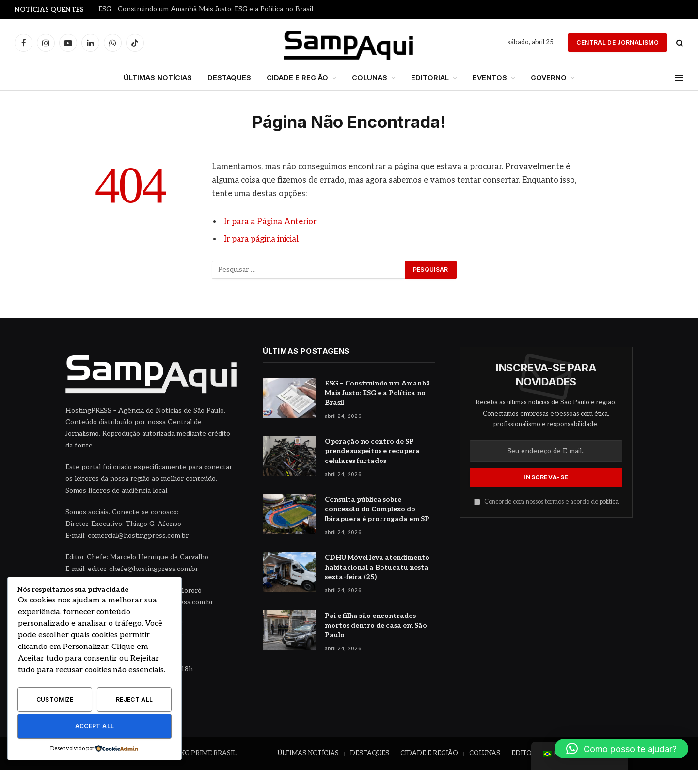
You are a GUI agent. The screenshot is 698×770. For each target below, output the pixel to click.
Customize (55, 699)
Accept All (94, 726)
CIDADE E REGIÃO (297, 78)
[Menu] (679, 78)
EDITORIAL (430, 78)
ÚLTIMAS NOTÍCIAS (158, 78)
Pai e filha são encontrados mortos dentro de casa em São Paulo (376, 625)
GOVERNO (549, 78)
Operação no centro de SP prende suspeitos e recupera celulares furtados (372, 451)
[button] (621, 748)
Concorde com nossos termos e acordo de (546, 502)
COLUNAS (369, 78)
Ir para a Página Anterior (270, 222)
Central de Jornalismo (617, 42)
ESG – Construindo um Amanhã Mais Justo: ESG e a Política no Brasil (205, 9)
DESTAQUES (229, 78)
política (609, 502)
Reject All (134, 699)
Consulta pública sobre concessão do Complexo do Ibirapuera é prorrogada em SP (377, 509)
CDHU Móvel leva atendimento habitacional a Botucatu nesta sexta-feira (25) (377, 567)
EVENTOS (490, 78)
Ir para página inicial (261, 239)
